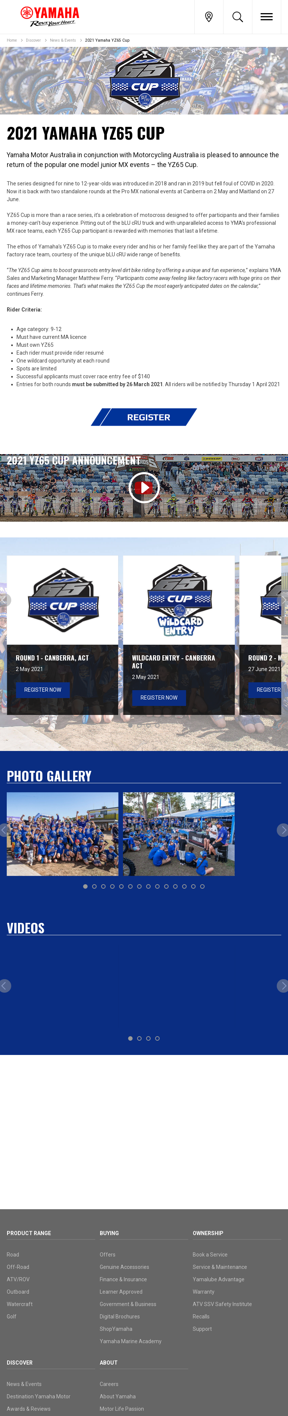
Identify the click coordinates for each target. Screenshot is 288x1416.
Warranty (203, 1292)
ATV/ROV (18, 1279)
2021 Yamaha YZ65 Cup (107, 40)
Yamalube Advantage (218, 1279)
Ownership (208, 1233)
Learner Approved (121, 1292)
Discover (33, 40)
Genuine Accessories (124, 1267)
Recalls (201, 1317)
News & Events (63, 40)
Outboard (18, 1292)
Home (12, 40)
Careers (109, 1384)
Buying (109, 1233)
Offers (108, 1255)
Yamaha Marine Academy (131, 1341)
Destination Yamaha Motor (38, 1396)
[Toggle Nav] (266, 17)
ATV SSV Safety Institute (222, 1304)
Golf (11, 1317)
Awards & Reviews (29, 1409)
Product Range (29, 1233)
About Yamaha (118, 1396)
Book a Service (210, 1255)
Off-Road (18, 1267)
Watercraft (20, 1304)
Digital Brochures (120, 1317)
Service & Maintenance (220, 1267)
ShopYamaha (116, 1329)
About (109, 1363)
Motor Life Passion (122, 1409)
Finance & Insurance (123, 1279)
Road (13, 1255)
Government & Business (128, 1304)
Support (202, 1329)
